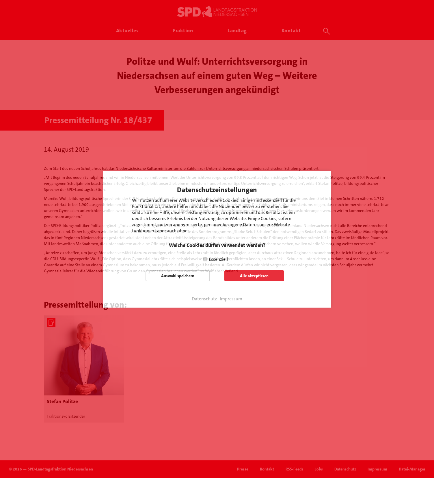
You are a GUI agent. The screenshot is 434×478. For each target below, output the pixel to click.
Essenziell (218, 259)
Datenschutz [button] (204, 299)
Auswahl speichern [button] (177, 275)
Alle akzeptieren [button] (254, 275)
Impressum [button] (231, 299)
